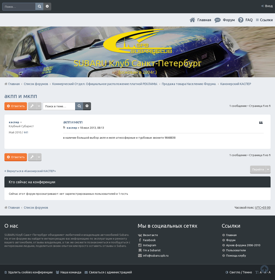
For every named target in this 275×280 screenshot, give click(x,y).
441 (26, 132)
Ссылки (266, 20)
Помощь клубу (236, 255)
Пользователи (236, 250)
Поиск (39, 7)
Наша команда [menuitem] (71, 272)
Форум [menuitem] (229, 20)
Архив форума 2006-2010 (243, 245)
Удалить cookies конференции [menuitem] (30, 272)
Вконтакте (150, 234)
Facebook (149, 240)
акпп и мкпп (20, 96)
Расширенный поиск (47, 7)
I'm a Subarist (152, 250)
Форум (230, 240)
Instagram (149, 245)
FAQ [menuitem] (249, 20)
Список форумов (36, 207)
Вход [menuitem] (269, 6)
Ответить (17, 106)
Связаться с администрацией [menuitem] (110, 272)
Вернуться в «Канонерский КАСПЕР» (31, 170)
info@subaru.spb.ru (156, 255)
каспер (14, 122)
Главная (204, 20)
